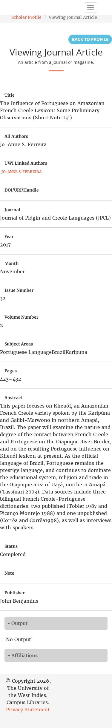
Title (9, 95)
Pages (10, 371)
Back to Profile (90, 39)
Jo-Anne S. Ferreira (21, 171)
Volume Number (21, 317)
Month (11, 263)
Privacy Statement (28, 709)
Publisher (14, 593)
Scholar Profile (26, 17)
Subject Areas (18, 344)
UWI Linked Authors (25, 163)
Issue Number (19, 290)
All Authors (16, 136)
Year (9, 236)
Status (11, 546)
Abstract (13, 397)
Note (9, 573)
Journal (12, 209)
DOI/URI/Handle (21, 190)
